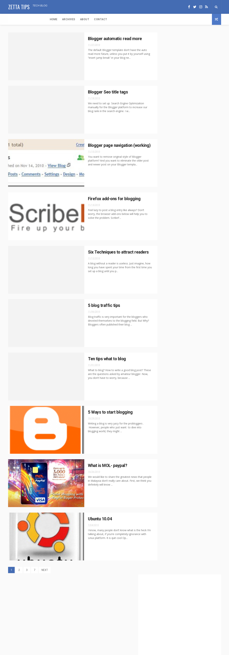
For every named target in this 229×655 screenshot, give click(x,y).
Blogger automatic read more (107, 38)
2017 (166, 237)
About (45, 19)
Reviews (202, 191)
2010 (166, 267)
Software (181, 197)
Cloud (182, 184)
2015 (166, 242)
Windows (205, 197)
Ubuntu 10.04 (91, 519)
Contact (61, 19)
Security (166, 197)
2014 (166, 247)
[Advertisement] (187, 96)
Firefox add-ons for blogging (106, 198)
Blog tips (194, 178)
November (173, 271)
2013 (166, 252)
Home (14, 19)
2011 (166, 262)
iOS (179, 191)
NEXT (45, 570)
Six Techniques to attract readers (111, 252)
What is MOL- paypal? (99, 465)
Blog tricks (167, 184)
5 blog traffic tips (95, 305)
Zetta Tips (18, 6)
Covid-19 (194, 184)
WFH (193, 197)
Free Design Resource (129, 650)
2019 (166, 232)
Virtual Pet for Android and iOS (46, 613)
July (169, 317)
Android (165, 178)
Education (167, 191)
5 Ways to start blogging (102, 412)
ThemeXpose (107, 650)
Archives (29, 19)
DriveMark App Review (40, 598)
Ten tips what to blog (99, 359)
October (171, 312)
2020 (166, 227)
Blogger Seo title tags (99, 92)
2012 (166, 257)
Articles (179, 178)
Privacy (189, 191)
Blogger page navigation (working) (187, 286)
